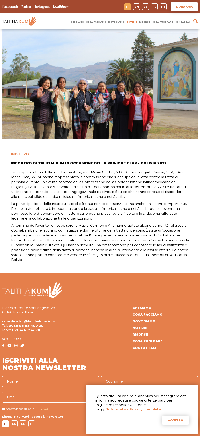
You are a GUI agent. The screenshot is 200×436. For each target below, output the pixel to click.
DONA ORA (184, 6)
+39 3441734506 (26, 330)
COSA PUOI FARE (162, 22)
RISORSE (144, 22)
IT (127, 6)
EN (137, 6)
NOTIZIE (131, 22)
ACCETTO (175, 420)
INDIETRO (20, 154)
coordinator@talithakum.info (28, 321)
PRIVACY (42, 408)
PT (163, 6)
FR (154, 6)
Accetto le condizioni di (20, 408)
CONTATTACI (183, 22)
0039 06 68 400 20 (26, 325)
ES (145, 6)
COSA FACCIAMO (96, 22)
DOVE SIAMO (116, 22)
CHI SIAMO (77, 22)
